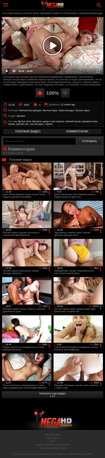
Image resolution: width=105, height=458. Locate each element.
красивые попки (89, 121)
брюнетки (37, 121)
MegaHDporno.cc (60, 5)
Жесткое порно (49, 110)
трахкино (20, 116)
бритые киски (24, 121)
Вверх (99, 451)
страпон (49, 124)
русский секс (22, 124)
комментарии (77, 131)
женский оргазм (73, 121)
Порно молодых (66, 110)
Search (99, 5)
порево (11, 124)
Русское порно (82, 110)
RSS (52, 441)
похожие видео (27, 131)
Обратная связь (52, 434)
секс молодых (36, 124)
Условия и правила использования (52, 445)
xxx (15, 121)
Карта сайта (53, 438)
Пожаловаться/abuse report (52, 448)
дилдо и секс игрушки (53, 121)
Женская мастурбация (30, 110)
